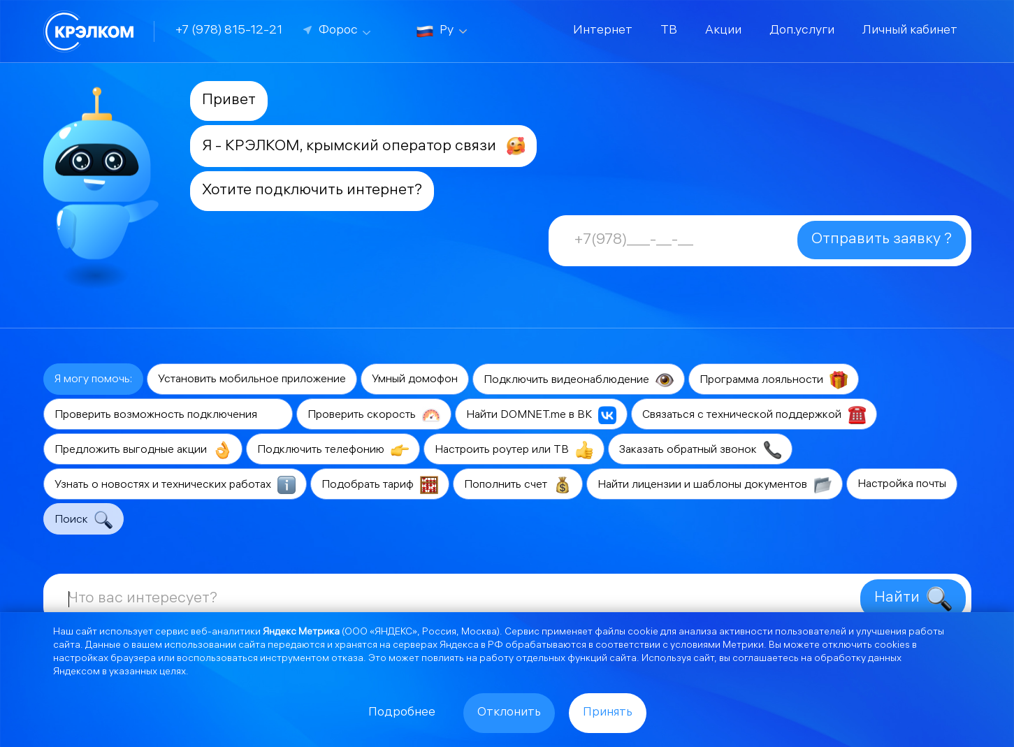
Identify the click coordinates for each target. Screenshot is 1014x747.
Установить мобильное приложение (252, 380)
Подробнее (401, 713)
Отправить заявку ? (881, 240)
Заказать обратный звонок (700, 450)
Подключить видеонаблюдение (579, 380)
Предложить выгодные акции (143, 450)
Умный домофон (415, 380)
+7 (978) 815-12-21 (228, 31)
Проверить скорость (373, 415)
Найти (913, 598)
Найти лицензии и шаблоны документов (714, 485)
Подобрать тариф (379, 485)
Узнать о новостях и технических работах (175, 485)
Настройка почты (901, 485)
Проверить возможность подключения (168, 415)
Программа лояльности (774, 380)
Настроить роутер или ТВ (514, 450)
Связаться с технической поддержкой (754, 415)
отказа (347, 659)
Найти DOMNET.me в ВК (541, 415)
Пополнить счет (518, 485)
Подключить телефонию (333, 450)
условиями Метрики (717, 646)
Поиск (84, 520)
